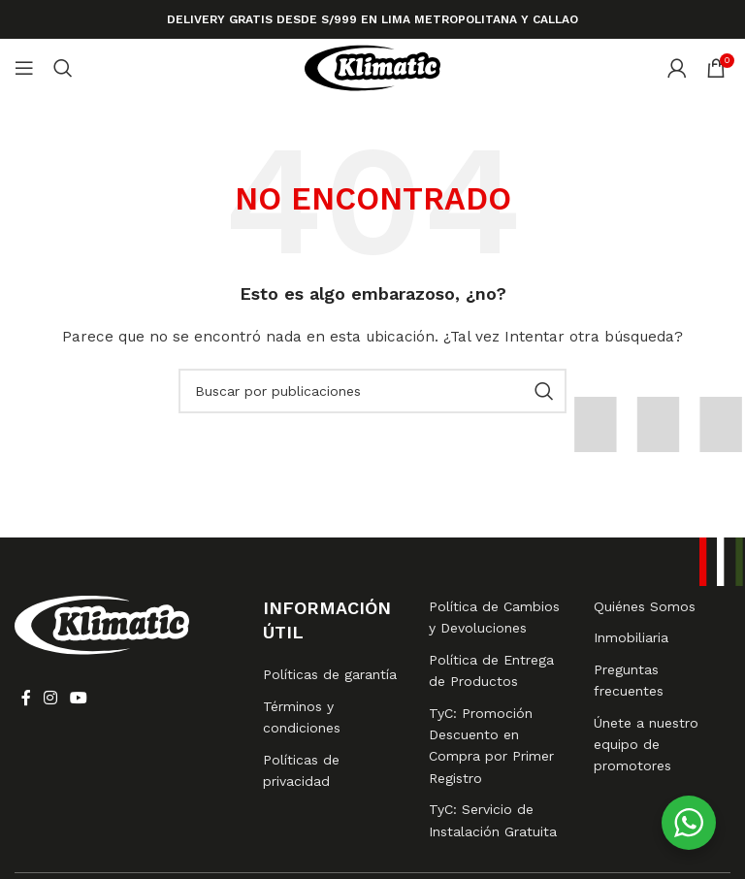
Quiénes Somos (645, 606)
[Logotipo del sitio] (372, 67)
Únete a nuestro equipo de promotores (646, 744)
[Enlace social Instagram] (50, 699)
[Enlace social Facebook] (26, 699)
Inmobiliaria (631, 637)
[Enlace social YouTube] (79, 699)
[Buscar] (63, 68)
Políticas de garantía (330, 674)
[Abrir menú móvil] (24, 68)
